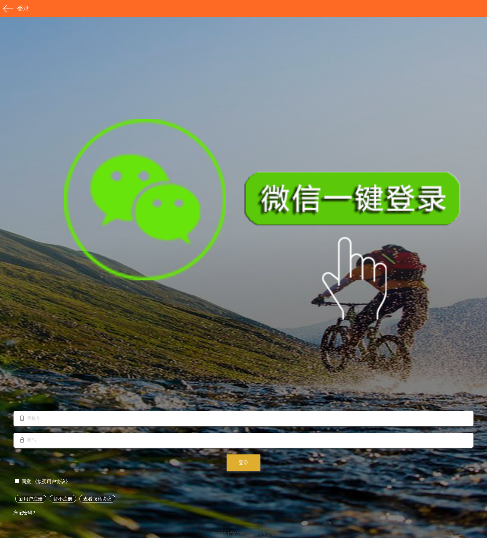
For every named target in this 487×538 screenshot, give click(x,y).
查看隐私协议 (97, 498)
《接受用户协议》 (51, 481)
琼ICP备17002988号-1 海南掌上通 (243, 534)
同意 (23, 481)
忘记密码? (24, 512)
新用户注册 (31, 498)
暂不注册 (62, 498)
